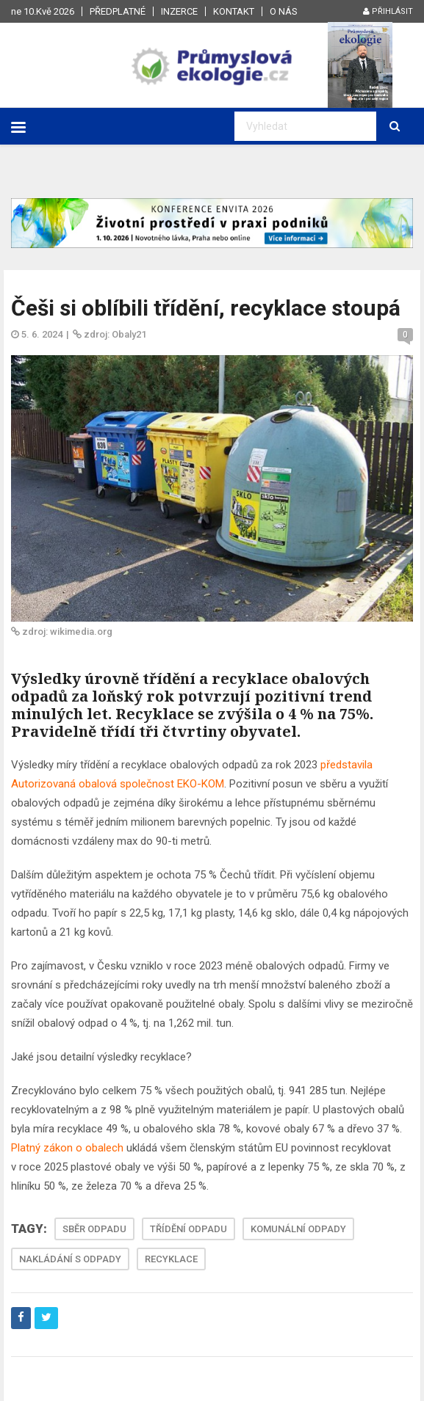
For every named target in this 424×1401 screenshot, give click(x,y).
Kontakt (233, 11)
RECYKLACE (171, 1258)
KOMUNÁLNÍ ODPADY (298, 1228)
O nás (284, 11)
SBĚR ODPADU (94, 1228)
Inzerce (179, 11)
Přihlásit (388, 11)
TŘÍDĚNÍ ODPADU (188, 1228)
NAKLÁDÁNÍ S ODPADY (70, 1258)
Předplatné (117, 11)
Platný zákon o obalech (67, 1147)
